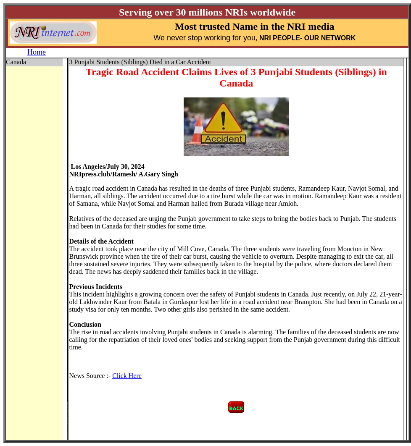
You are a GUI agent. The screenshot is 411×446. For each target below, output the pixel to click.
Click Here (127, 375)
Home (36, 52)
